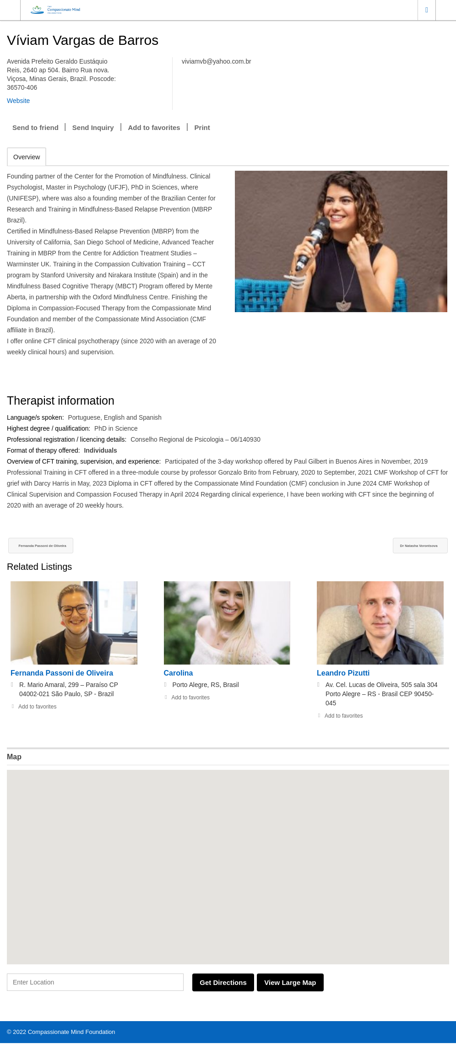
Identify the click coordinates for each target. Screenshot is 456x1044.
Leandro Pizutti (343, 674)
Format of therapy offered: (45, 450)
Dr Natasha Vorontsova (403, 546)
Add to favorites (154, 127)
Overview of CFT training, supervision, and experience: (85, 461)
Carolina (178, 674)
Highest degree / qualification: (50, 428)
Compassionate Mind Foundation (71, 1032)
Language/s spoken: (36, 417)
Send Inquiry (93, 127)
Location (426, 10)
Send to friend (35, 127)
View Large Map (302, 984)
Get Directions (227, 984)
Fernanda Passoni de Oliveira (63, 546)
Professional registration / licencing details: (68, 439)
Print (202, 127)
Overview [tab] (26, 157)
